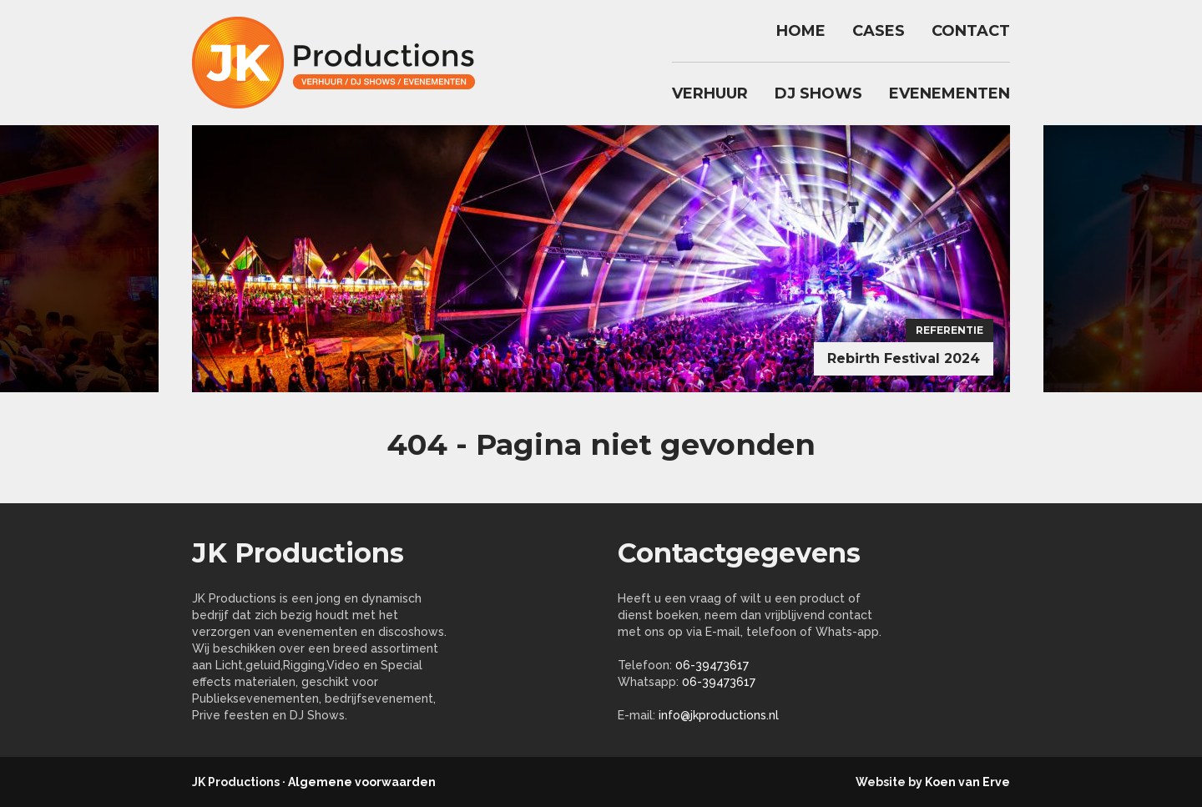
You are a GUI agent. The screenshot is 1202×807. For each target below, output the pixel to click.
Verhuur (710, 93)
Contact (971, 31)
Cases (878, 31)
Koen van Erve (967, 782)
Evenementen (949, 93)
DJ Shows (818, 93)
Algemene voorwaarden (362, 782)
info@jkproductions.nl (719, 715)
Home (801, 31)
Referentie (949, 330)
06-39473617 (712, 665)
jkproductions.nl (342, 62)
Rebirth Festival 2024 (903, 358)
